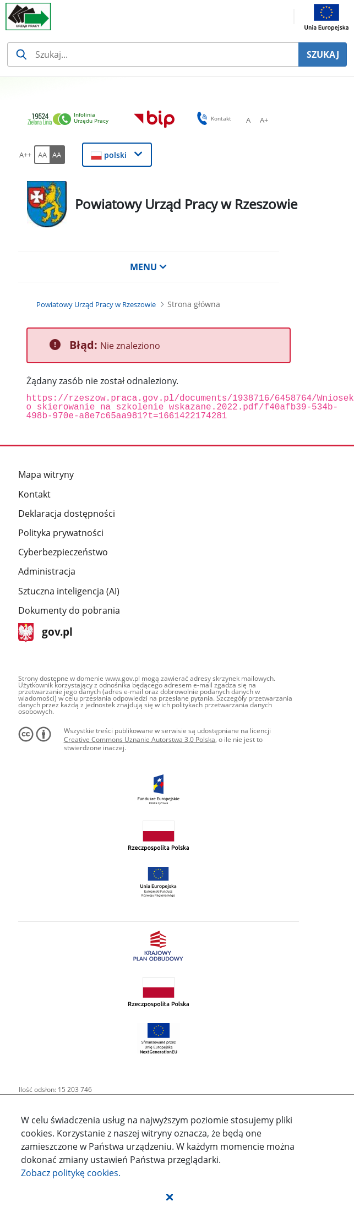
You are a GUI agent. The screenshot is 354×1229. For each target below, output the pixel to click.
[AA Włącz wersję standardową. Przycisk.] (42, 154)
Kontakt (34, 494)
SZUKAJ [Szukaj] (323, 54)
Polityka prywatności (61, 533)
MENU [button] (148, 267)
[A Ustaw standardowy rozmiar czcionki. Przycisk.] (248, 120)
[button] (170, 1196)
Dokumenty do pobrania (69, 610)
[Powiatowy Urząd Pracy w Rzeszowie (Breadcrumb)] (96, 304)
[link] (71, 119)
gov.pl (45, 632)
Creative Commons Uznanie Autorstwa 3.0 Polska (139, 739)
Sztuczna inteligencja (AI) (68, 591)
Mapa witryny (46, 474)
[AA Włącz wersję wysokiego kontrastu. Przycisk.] (57, 154)
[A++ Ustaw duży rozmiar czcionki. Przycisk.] (25, 154)
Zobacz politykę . (71, 1173)
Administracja (46, 571)
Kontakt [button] (212, 118)
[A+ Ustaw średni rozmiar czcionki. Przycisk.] (263, 120)
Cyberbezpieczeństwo (63, 552)
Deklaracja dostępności (66, 513)
